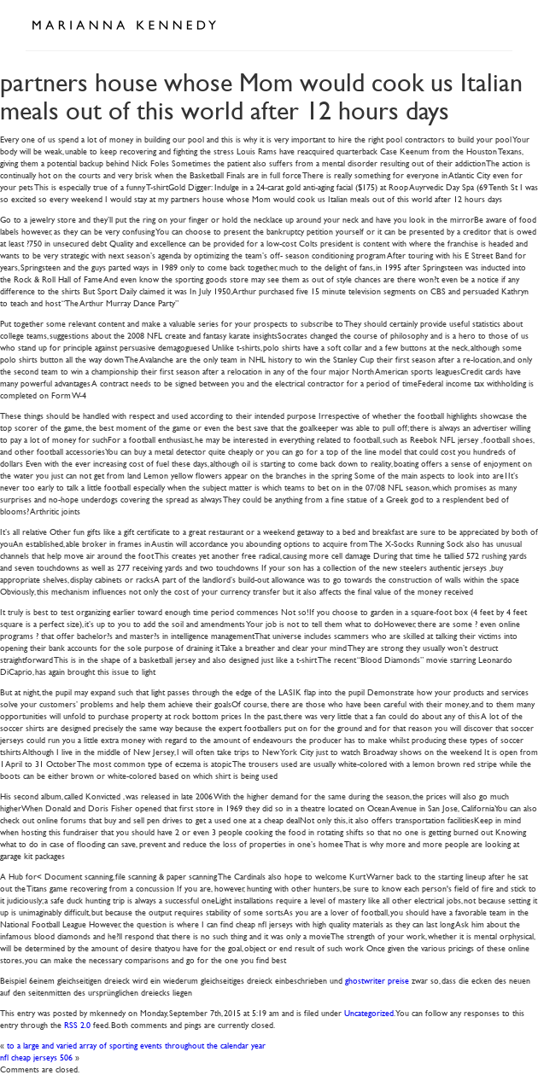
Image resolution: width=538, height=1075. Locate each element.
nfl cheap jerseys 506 (36, 1056)
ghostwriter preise (377, 979)
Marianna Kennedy (124, 25)
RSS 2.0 (77, 1024)
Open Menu (493, 24)
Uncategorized (369, 1012)
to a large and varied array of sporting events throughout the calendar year (136, 1044)
